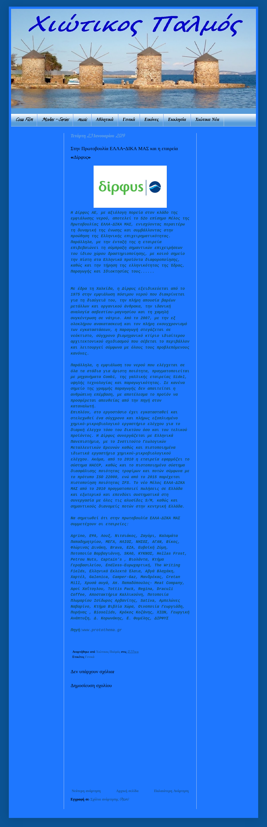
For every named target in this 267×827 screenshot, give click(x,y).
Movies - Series (55, 120)
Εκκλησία (177, 120)
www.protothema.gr (102, 630)
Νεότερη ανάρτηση (86, 791)
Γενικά (129, 120)
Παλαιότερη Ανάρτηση (171, 791)
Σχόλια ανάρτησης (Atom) (109, 799)
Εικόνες (151, 120)
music (82, 120)
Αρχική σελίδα (127, 791)
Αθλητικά (104, 120)
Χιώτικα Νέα (207, 120)
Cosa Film (23, 120)
